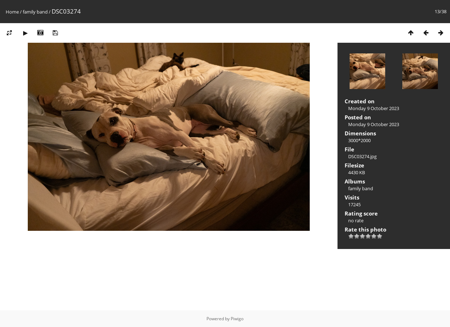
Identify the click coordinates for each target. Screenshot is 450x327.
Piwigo (237, 319)
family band (35, 12)
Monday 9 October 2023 (373, 108)
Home (12, 12)
